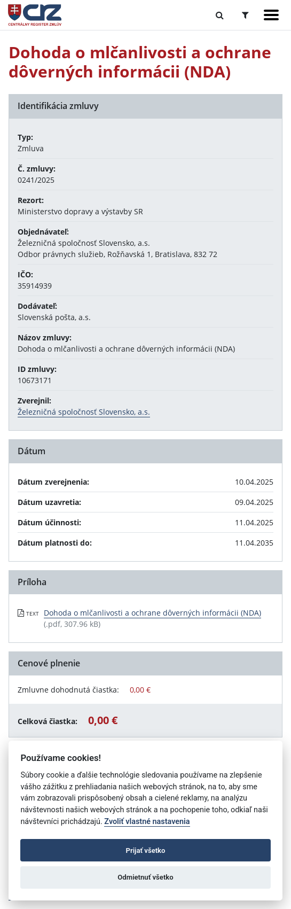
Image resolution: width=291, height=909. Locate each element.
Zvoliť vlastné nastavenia (147, 821)
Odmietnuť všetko (145, 877)
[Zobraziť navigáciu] (271, 15)
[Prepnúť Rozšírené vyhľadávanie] (245, 15)
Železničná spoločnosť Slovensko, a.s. (84, 412)
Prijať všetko (146, 850)
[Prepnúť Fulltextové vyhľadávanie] (220, 15)
